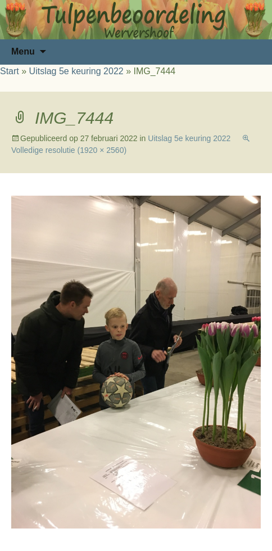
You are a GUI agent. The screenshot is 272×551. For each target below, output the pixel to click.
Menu (23, 51)
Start (9, 71)
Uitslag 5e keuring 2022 (76, 71)
